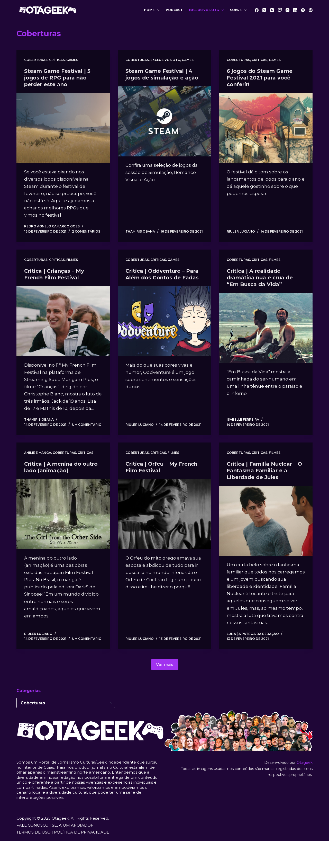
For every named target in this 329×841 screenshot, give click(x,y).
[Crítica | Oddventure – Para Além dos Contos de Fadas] (164, 321)
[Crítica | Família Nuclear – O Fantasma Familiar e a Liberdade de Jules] (266, 521)
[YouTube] (272, 10)
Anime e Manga (37, 453)
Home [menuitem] (152, 10)
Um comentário (87, 425)
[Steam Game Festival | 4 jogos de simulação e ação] (164, 121)
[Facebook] (257, 10)
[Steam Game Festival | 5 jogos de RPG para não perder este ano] (63, 128)
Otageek (305, 762)
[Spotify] (303, 10)
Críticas (57, 60)
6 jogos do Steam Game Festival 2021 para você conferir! (260, 77)
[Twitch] (280, 10)
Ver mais (164, 664)
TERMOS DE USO (33, 832)
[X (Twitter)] (264, 10)
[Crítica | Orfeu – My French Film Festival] (164, 514)
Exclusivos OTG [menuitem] (207, 10)
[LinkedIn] (295, 10)
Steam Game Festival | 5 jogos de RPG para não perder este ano (57, 77)
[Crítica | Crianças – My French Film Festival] (63, 321)
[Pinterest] (311, 10)
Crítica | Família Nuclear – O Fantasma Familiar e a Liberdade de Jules (264, 470)
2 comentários (86, 231)
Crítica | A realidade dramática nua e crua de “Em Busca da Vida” (260, 277)
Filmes (72, 260)
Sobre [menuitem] (239, 10)
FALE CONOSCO (32, 825)
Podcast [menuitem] (174, 10)
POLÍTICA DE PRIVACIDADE (81, 832)
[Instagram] (287, 10)
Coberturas (36, 60)
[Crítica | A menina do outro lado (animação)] (63, 514)
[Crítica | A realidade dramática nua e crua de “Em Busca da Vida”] (266, 328)
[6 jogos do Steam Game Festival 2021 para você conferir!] (266, 128)
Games (72, 60)
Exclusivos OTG (165, 60)
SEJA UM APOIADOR (73, 825)
